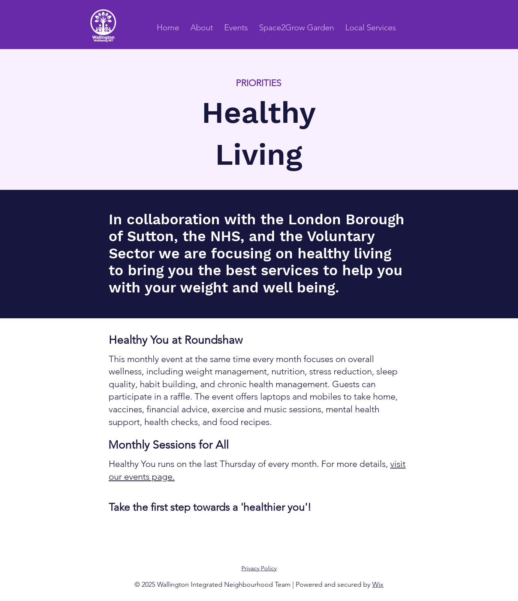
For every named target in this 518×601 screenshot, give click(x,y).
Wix (377, 584)
